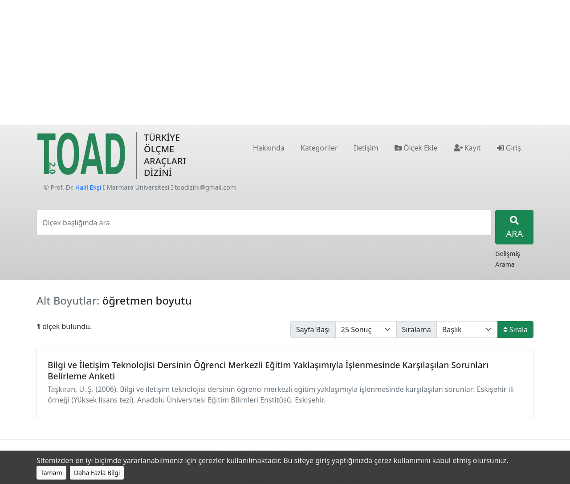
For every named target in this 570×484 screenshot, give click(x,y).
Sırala (515, 329)
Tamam (51, 472)
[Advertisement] (285, 62)
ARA (514, 228)
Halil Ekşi (88, 187)
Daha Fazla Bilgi (97, 472)
